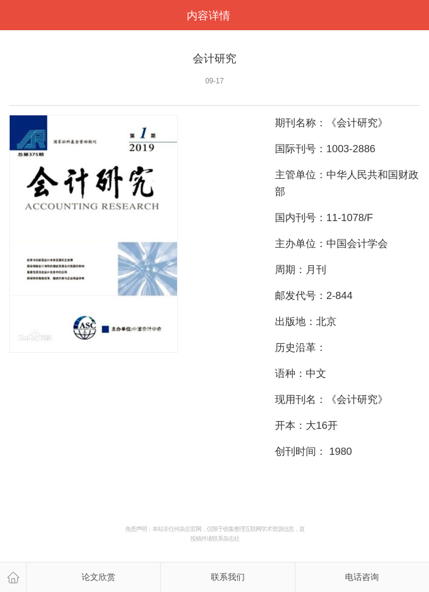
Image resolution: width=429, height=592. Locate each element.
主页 (13, 577)
